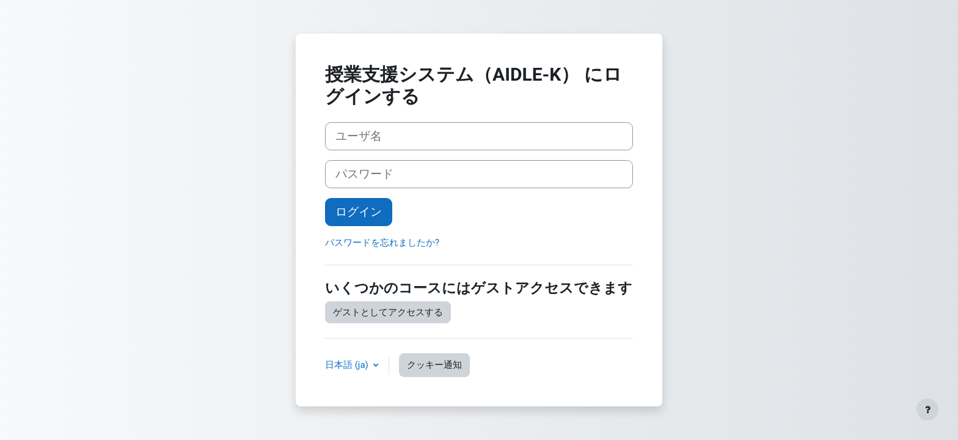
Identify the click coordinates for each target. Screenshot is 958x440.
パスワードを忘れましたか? (382, 242)
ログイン (358, 212)
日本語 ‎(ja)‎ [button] (348, 364)
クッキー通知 (434, 364)
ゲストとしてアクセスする (388, 312)
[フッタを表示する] (927, 409)
